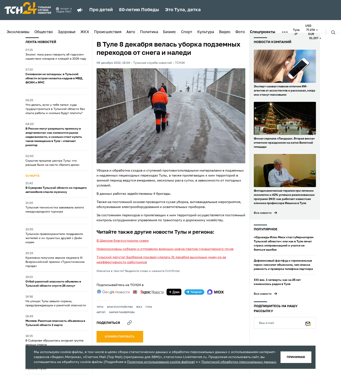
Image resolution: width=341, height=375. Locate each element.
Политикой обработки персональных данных (238, 362)
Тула (148, 307)
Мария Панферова (122, 312)
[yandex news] (148, 292)
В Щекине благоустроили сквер (123, 241)
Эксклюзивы (18, 32)
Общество (43, 32)
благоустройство (120, 307)
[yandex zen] (174, 292)
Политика (149, 32)
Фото (240, 32)
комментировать (120, 336)
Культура (205, 32)
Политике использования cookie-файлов (160, 362)
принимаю (296, 357)
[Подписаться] (308, 322)
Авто (130, 32)
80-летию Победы (139, 10)
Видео (224, 32)
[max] (215, 292)
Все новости (263, 213)
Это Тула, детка (183, 10)
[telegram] (194, 292)
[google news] (113, 292)
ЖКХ (84, 32)
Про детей (101, 10)
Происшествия (107, 32)
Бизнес (169, 32)
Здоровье (66, 32)
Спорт (186, 32)
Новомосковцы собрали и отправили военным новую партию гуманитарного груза (165, 249)
